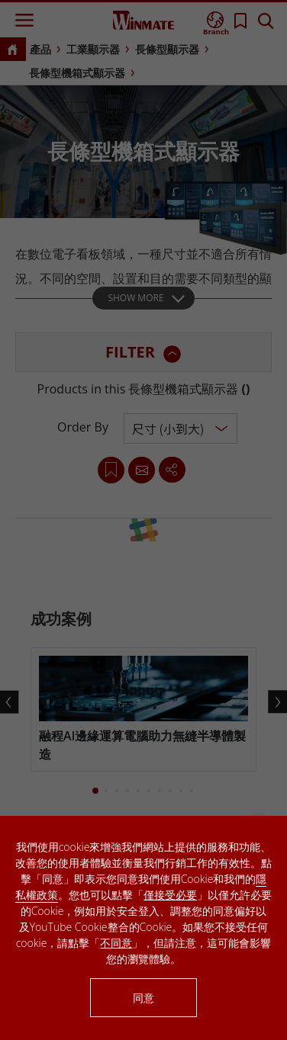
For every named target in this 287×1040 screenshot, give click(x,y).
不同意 (116, 943)
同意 (143, 997)
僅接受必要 (170, 895)
